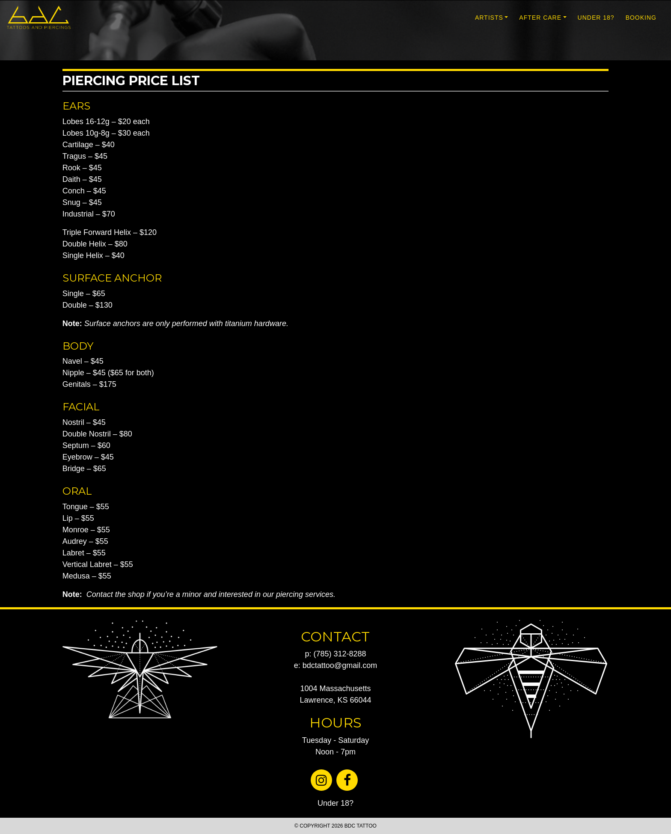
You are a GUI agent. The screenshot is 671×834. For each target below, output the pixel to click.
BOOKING (641, 17)
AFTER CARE (540, 17)
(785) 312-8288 (339, 654)
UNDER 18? (596, 17)
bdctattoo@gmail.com (340, 665)
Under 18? (335, 803)
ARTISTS (489, 17)
